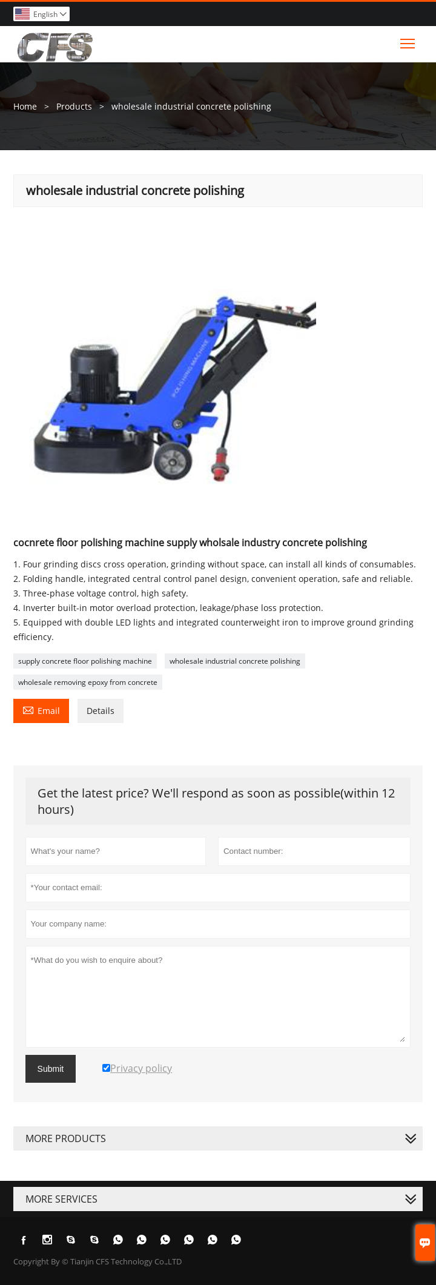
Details (100, 710)
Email (41, 709)
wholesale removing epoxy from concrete (87, 682)
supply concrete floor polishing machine (85, 661)
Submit (51, 1069)
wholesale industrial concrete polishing (235, 661)
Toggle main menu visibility (408, 40)
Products (74, 106)
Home (25, 106)
